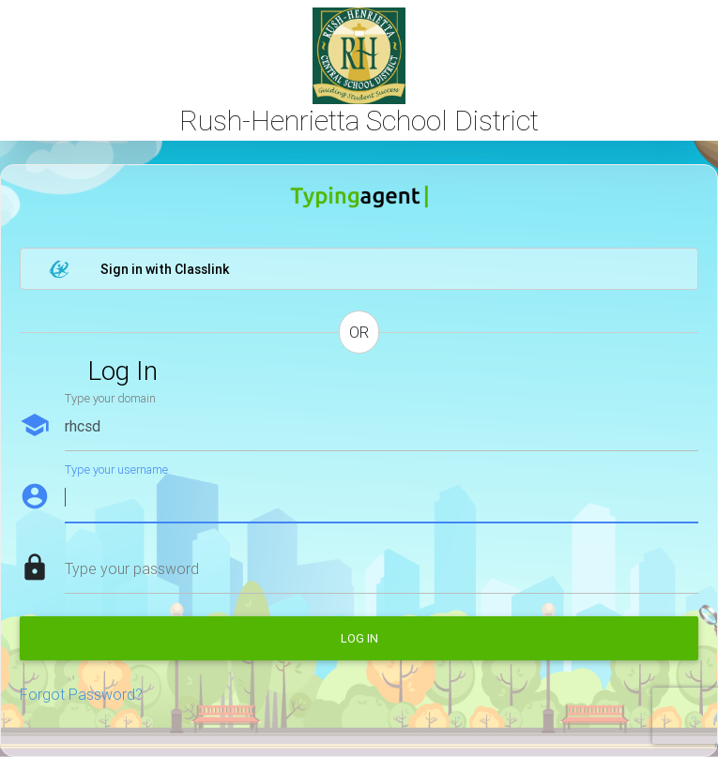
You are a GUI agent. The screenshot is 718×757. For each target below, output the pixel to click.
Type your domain (110, 398)
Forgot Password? (81, 694)
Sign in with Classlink (139, 269)
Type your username (116, 469)
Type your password (132, 568)
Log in (359, 638)
